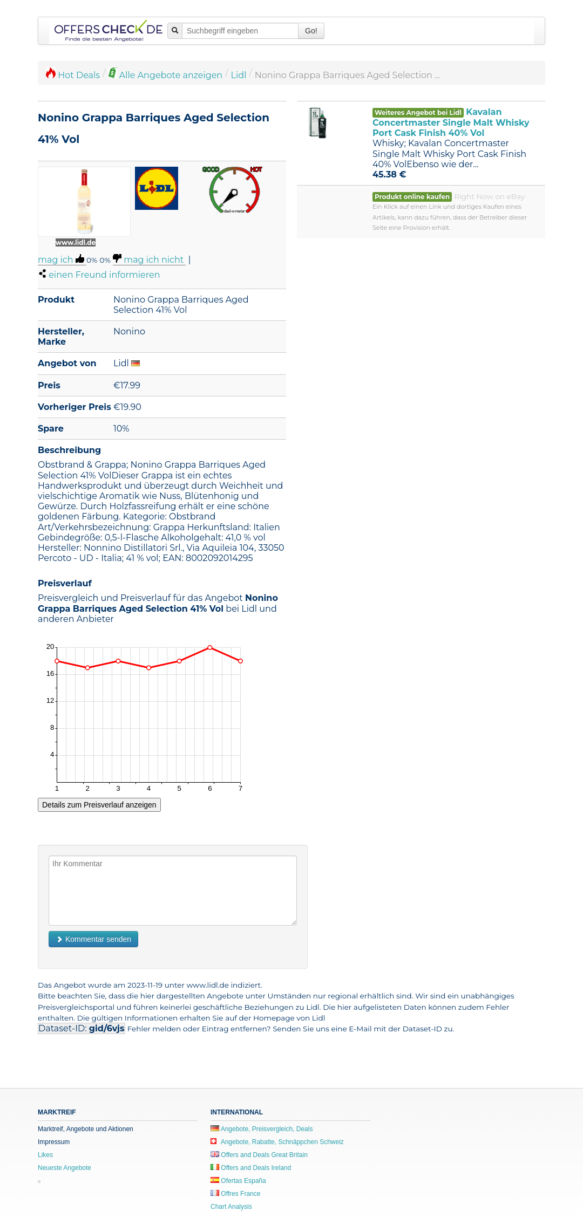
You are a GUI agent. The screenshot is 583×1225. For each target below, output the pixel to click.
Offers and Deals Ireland (251, 1168)
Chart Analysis (231, 1206)
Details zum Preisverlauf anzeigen (99, 804)
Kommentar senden (93, 939)
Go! (311, 30)
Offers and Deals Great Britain (259, 1155)
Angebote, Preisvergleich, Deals (262, 1129)
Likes (45, 1155)
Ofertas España (238, 1181)
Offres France (235, 1193)
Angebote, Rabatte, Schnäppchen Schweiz (277, 1142)
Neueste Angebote (64, 1168)
